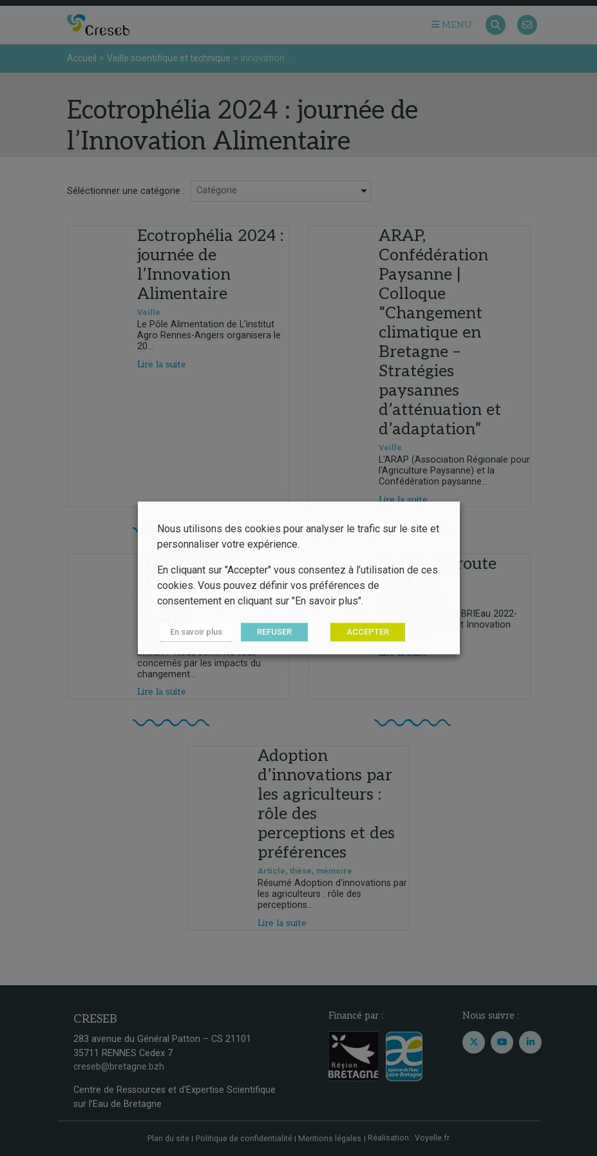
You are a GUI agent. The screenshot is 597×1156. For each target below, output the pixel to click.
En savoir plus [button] (193, 632)
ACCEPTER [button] (362, 632)
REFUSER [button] (269, 632)
